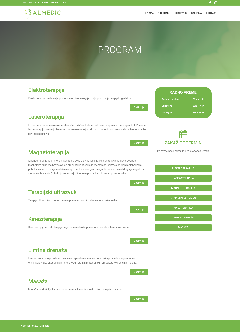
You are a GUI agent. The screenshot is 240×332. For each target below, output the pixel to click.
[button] (139, 107)
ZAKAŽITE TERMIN (183, 143)
